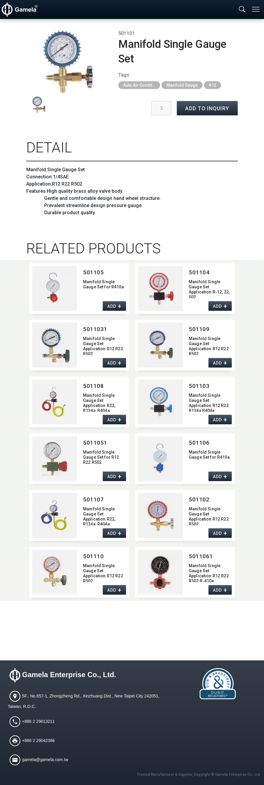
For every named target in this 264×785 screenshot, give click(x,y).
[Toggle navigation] (256, 9)
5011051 (95, 442)
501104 (199, 272)
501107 (93, 499)
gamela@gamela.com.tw (45, 759)
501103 (199, 385)
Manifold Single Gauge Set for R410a (103, 284)
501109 (199, 329)
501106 (199, 442)
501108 (93, 385)
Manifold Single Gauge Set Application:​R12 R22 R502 (103, 345)
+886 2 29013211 (38, 721)
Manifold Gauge (182, 85)
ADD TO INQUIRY (207, 108)
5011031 (95, 329)
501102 (199, 499)
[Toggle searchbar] (242, 9)
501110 (93, 556)
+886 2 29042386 (38, 740)
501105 (93, 272)
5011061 (201, 556)
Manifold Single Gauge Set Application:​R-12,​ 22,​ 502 (209, 288)
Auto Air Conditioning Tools (141, 85)
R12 (212, 85)
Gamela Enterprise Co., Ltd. (69, 675)
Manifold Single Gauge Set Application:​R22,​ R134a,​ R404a (99, 402)
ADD (111, 306)
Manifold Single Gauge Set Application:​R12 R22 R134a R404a (209, 402)
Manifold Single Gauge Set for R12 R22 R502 (101, 457)
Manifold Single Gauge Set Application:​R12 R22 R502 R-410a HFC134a (209, 572)
